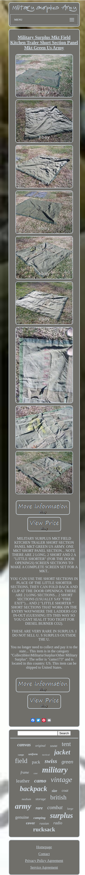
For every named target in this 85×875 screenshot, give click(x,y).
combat (55, 807)
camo (40, 781)
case (36, 773)
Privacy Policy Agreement (44, 861)
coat (65, 790)
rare (39, 808)
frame (25, 772)
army (23, 806)
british (58, 797)
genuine (22, 817)
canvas (24, 744)
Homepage (44, 847)
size (54, 791)
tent (66, 744)
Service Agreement (44, 867)
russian (44, 823)
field (21, 760)
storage (41, 799)
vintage (61, 779)
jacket (62, 752)
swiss (51, 761)
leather (23, 781)
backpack (33, 789)
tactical (46, 754)
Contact (44, 854)
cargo (21, 754)
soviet (53, 746)
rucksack (44, 829)
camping (39, 818)
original (40, 745)
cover (30, 823)
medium (26, 799)
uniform (33, 754)
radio (57, 823)
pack (36, 762)
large (70, 808)
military (55, 769)
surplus (61, 815)
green (67, 761)
